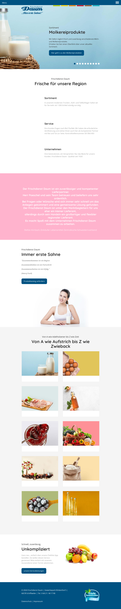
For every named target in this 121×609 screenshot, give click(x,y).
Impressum (38, 601)
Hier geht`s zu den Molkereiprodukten (66, 52)
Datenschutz (26, 601)
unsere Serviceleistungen (23, 571)
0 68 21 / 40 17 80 (48, 593)
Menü (4, 3)
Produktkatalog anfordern (34, 281)
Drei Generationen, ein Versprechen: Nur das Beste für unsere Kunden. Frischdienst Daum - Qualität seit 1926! (72, 163)
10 (99, 63)
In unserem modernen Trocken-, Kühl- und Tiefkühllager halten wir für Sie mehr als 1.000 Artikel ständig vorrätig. (72, 112)
